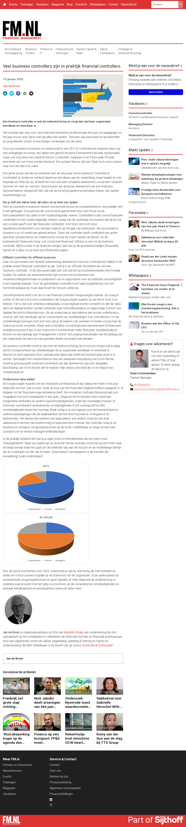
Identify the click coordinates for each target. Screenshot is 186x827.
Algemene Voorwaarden (65, 788)
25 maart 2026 (74, 727)
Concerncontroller (140, 113)
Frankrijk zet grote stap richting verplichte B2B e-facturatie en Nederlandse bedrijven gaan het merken (15, 702)
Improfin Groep (73, 632)
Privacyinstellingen (61, 794)
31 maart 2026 (105, 692)
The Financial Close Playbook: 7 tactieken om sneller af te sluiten (161, 289)
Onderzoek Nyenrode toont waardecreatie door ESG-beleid (78, 702)
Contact (113, 4)
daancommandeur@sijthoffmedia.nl (156, 389)
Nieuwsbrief (129, 4)
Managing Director (141, 124)
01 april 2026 (73, 692)
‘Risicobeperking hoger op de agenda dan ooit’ (16, 738)
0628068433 (142, 385)
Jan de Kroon (11, 86)
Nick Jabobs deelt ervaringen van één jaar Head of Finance (47, 702)
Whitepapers (98, 4)
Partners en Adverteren (17, 765)
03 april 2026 (42, 692)
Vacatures (42, 4)
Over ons (55, 770)
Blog (69, 4)
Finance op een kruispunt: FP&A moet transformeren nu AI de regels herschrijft (47, 738)
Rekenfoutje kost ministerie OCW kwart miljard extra (77, 738)
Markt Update (139, 150)
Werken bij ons (59, 776)
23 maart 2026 (105, 727)
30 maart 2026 (12, 727)
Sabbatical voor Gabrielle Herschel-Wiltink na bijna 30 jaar (109, 702)
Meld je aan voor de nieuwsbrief (154, 65)
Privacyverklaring (60, 782)
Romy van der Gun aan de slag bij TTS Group (109, 738)
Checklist (81, 4)
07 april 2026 (11, 692)
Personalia (137, 213)
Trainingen (26, 4)
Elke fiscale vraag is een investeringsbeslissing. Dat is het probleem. (160, 308)
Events (13, 4)
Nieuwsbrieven (12, 770)
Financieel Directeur (142, 135)
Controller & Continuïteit (97, 645)
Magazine (57, 4)
